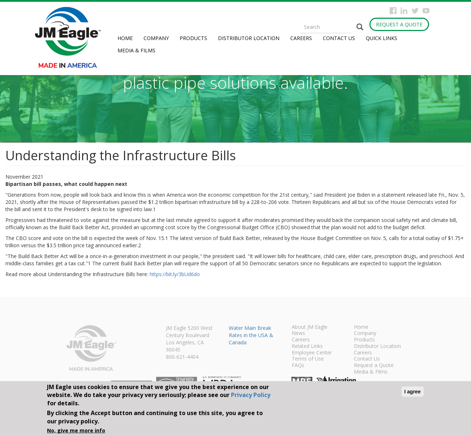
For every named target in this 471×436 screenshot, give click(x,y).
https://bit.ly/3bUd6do (175, 274)
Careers (301, 38)
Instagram (404, 10)
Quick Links (381, 38)
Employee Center (312, 353)
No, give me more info (76, 430)
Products (193, 38)
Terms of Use (308, 359)
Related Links (307, 346)
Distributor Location (248, 38)
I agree (412, 391)
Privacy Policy (250, 395)
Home (125, 38)
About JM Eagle (309, 327)
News (298, 333)
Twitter (415, 10)
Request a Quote (399, 24)
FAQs (298, 366)
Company (156, 38)
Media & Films (136, 50)
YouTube (426, 10)
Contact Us (339, 38)
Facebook (393, 10)
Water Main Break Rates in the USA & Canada (251, 335)
